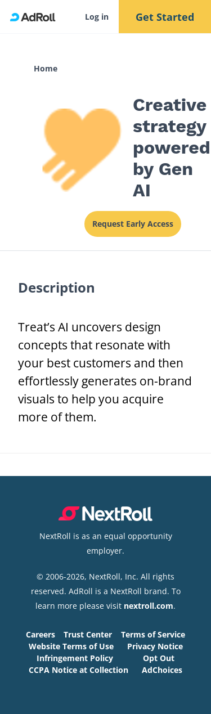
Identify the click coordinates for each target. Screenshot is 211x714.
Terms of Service (153, 634)
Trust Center (88, 634)
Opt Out (158, 658)
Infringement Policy (75, 658)
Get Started (165, 17)
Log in (97, 16)
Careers (40, 634)
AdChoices (162, 669)
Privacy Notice (155, 646)
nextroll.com (148, 605)
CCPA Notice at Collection (78, 669)
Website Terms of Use (71, 646)
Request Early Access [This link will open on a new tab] (132, 223)
